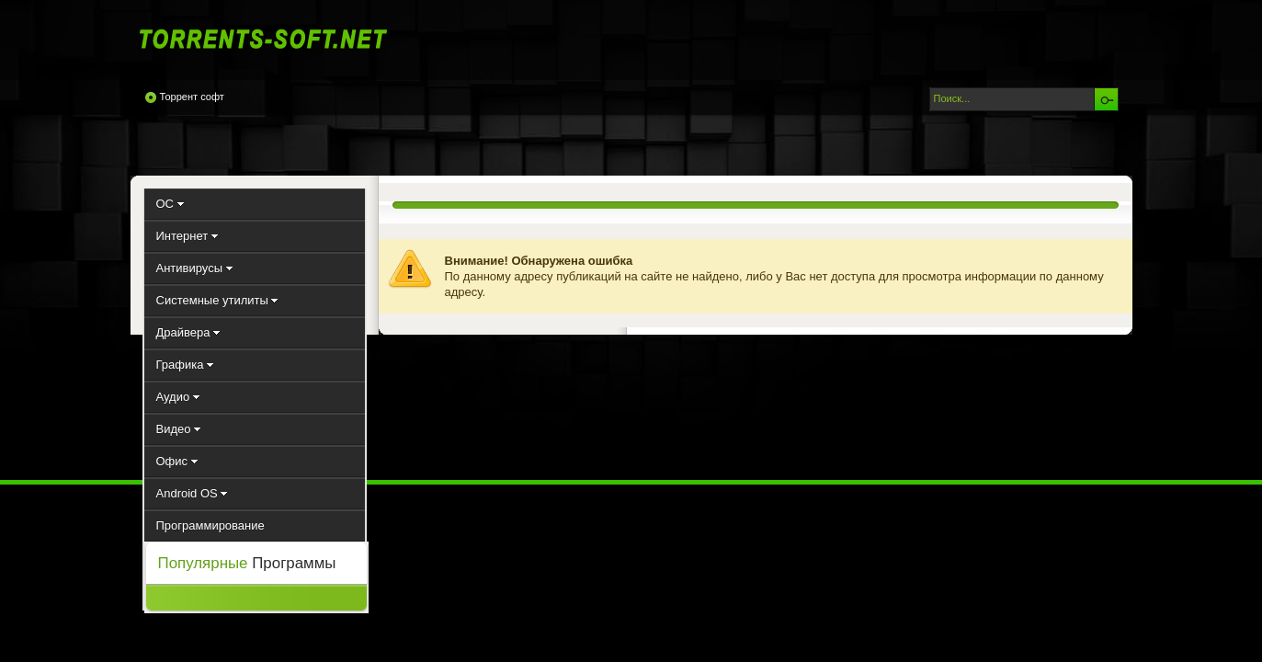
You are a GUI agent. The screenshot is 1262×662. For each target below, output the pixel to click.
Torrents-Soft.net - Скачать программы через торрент (268, 38)
